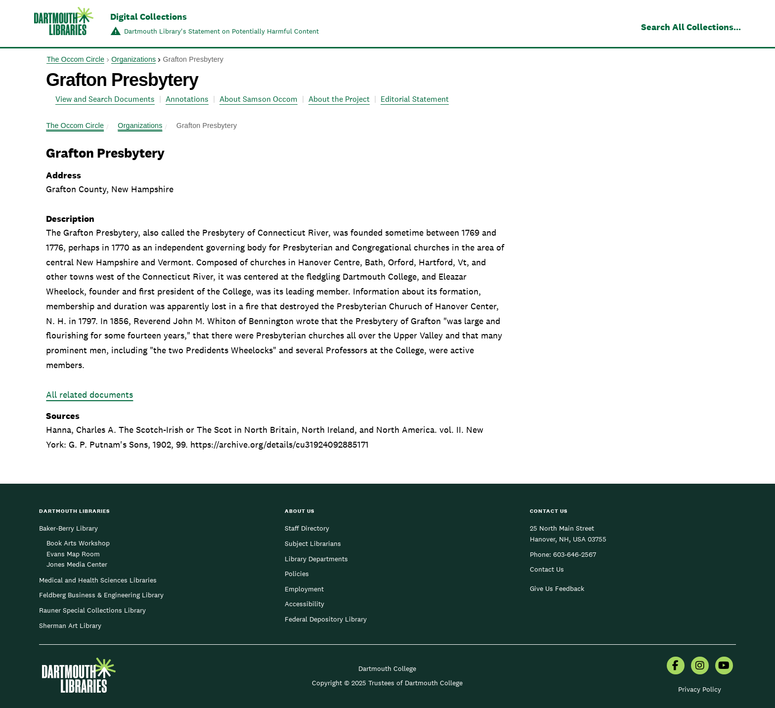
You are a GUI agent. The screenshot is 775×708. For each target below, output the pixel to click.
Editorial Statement (415, 99)
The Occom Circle (75, 59)
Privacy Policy (699, 689)
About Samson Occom (258, 99)
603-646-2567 (574, 554)
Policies (297, 573)
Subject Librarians (313, 543)
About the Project (339, 99)
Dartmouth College (387, 668)
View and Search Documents (105, 99)
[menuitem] (676, 666)
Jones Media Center (76, 564)
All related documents (89, 394)
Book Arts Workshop (78, 543)
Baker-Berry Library (68, 528)
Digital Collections (148, 16)
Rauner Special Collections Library (92, 610)
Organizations (133, 59)
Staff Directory (307, 528)
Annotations (187, 99)
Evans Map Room (73, 553)
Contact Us (547, 569)
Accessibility (304, 603)
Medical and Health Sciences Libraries (98, 580)
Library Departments (316, 558)
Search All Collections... (691, 27)
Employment (304, 588)
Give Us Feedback (557, 588)
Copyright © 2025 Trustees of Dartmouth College (387, 682)
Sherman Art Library (70, 625)
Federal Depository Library (326, 619)
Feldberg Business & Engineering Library (101, 594)
